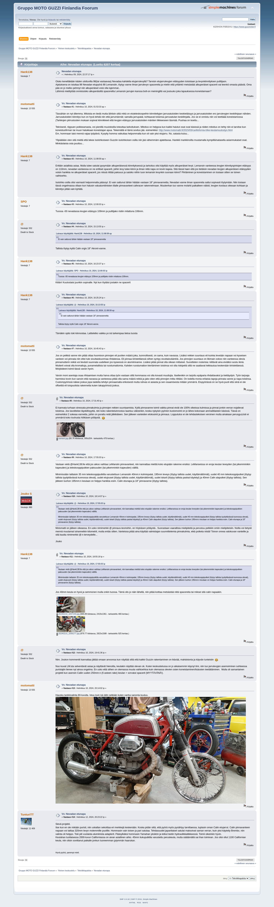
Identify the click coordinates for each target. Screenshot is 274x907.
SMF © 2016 (136, 899)
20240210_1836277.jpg (68, 633)
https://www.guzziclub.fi (244, 27)
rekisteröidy (64, 20)
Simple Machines (150, 899)
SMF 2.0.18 (125, 899)
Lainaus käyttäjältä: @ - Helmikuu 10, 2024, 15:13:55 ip (80, 305)
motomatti (27, 104)
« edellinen (240, 54)
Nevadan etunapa (71, 71)
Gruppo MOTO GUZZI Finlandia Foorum (58, 8)
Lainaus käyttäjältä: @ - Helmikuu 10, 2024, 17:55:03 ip (80, 503)
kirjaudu (52, 20)
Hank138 (26, 71)
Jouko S (26, 493)
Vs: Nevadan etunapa (74, 103)
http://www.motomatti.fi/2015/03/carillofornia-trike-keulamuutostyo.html (196, 130)
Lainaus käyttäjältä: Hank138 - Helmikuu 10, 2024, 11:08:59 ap (84, 234)
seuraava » (250, 54)
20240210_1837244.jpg (68, 614)
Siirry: (225, 878)
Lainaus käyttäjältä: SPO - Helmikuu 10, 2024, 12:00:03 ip (82, 271)
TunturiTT (27, 814)
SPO (24, 201)
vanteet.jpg (62, 438)
